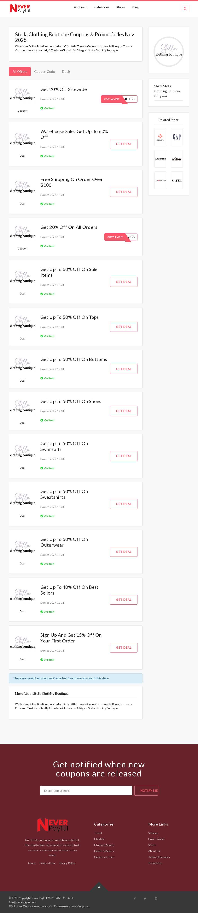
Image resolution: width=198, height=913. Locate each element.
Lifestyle (99, 839)
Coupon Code (44, 71)
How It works (156, 839)
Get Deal (123, 144)
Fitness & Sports (104, 845)
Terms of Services (159, 857)
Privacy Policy (67, 863)
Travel (98, 833)
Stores (120, 7)
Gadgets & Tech (104, 857)
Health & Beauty (104, 851)
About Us (154, 851)
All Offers (20, 71)
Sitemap (153, 833)
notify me (149, 790)
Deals (66, 71)
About (32, 863)
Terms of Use (47, 863)
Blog (135, 7)
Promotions (155, 863)
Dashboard (80, 7)
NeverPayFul (39, 898)
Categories (101, 7)
